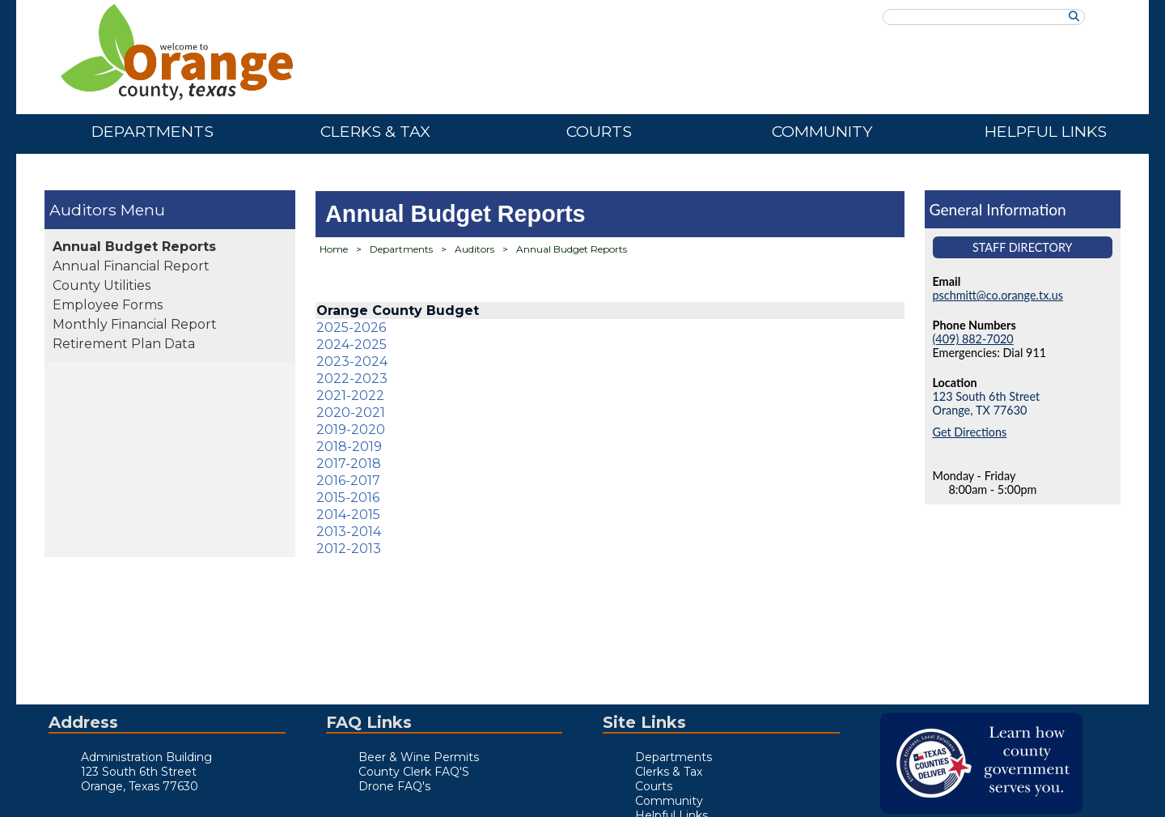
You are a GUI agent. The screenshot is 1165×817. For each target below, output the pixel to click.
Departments (152, 131)
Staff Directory (1022, 247)
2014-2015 (348, 514)
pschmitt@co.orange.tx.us (998, 295)
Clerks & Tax (375, 131)
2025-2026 (351, 327)
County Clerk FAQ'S (413, 771)
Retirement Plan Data (124, 343)
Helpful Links (1046, 131)
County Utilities (101, 285)
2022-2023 (352, 378)
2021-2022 (350, 395)
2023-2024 (352, 361)
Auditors (82, 209)
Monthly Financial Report (135, 324)
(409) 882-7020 (973, 339)
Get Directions (970, 432)
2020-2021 (350, 412)
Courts (599, 131)
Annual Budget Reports (134, 246)
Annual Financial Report (131, 266)
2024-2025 (351, 344)
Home (334, 249)
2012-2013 (348, 548)
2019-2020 (350, 429)
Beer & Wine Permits (418, 757)
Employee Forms (108, 305)
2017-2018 (348, 463)
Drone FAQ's (394, 786)
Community (822, 131)
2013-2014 (348, 531)
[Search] (1074, 16)
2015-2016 (347, 497)
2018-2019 (349, 446)
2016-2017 (348, 480)
